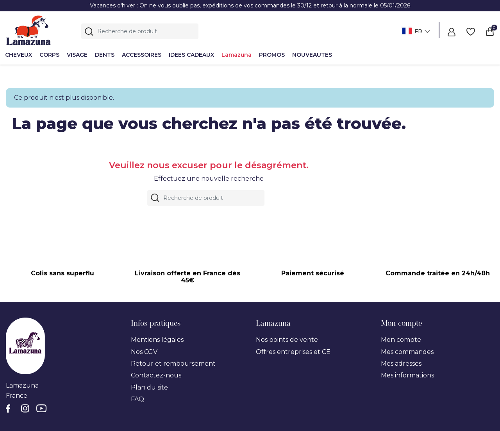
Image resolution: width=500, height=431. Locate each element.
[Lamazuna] (28, 30)
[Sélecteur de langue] (415, 31)
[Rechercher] (139, 31)
